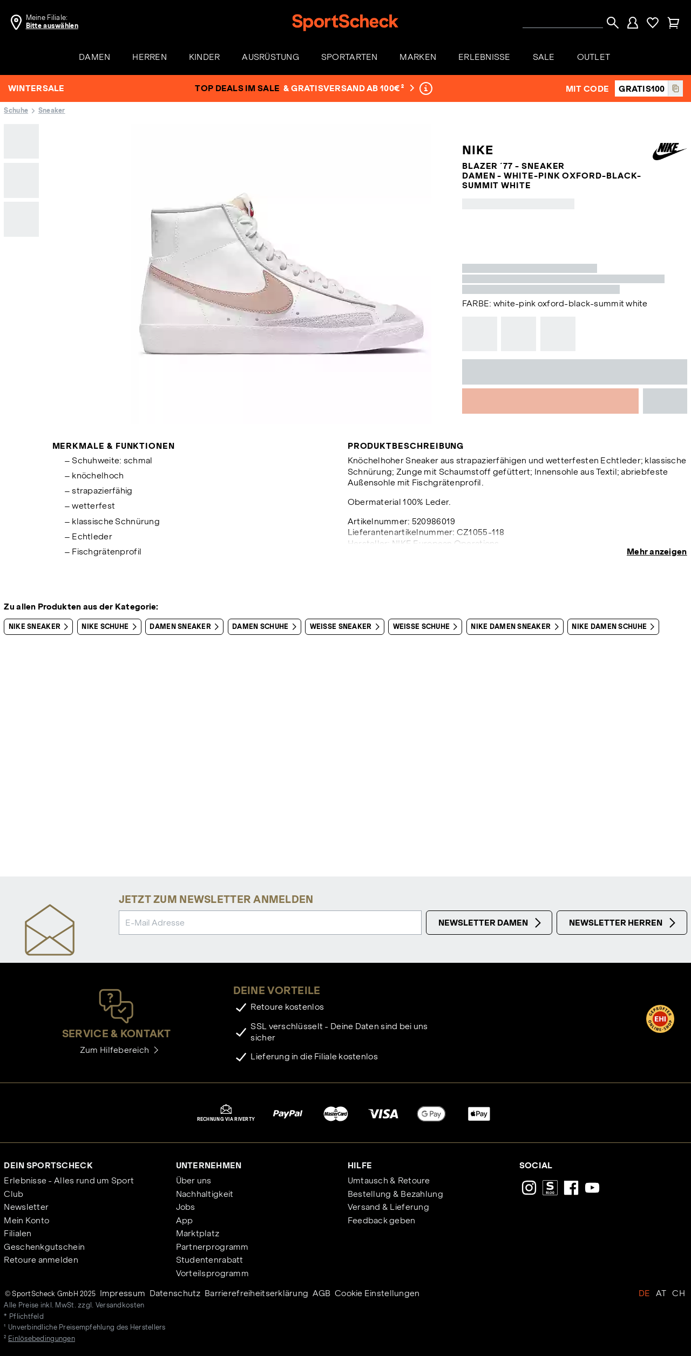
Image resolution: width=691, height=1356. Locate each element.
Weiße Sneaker (347, 626)
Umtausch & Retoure (389, 1180)
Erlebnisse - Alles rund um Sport (69, 1180)
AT (661, 1293)
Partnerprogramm (212, 1246)
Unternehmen (209, 1165)
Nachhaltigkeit (205, 1194)
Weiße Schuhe (427, 626)
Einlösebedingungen (41, 1339)
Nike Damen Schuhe (615, 626)
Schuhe (16, 110)
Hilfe (360, 1165)
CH (678, 1293)
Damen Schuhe (266, 626)
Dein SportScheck (48, 1165)
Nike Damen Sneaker (517, 626)
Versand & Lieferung (388, 1206)
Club (13, 1194)
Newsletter (26, 1206)
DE (645, 1293)
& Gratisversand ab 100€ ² (348, 88)
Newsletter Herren (624, 922)
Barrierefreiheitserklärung (256, 1293)
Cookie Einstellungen (377, 1293)
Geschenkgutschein (44, 1246)
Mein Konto (26, 1220)
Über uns (194, 1180)
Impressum (123, 1293)
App (184, 1220)
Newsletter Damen (491, 922)
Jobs (185, 1206)
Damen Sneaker (186, 626)
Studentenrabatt (209, 1259)
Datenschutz (175, 1293)
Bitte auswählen (52, 26)
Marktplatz (198, 1233)
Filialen (17, 1233)
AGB (322, 1293)
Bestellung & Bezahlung (395, 1194)
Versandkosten (120, 1305)
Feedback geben (382, 1220)
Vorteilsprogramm (212, 1273)
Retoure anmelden (41, 1259)
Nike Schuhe (111, 626)
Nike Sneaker (41, 626)
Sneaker (51, 110)
